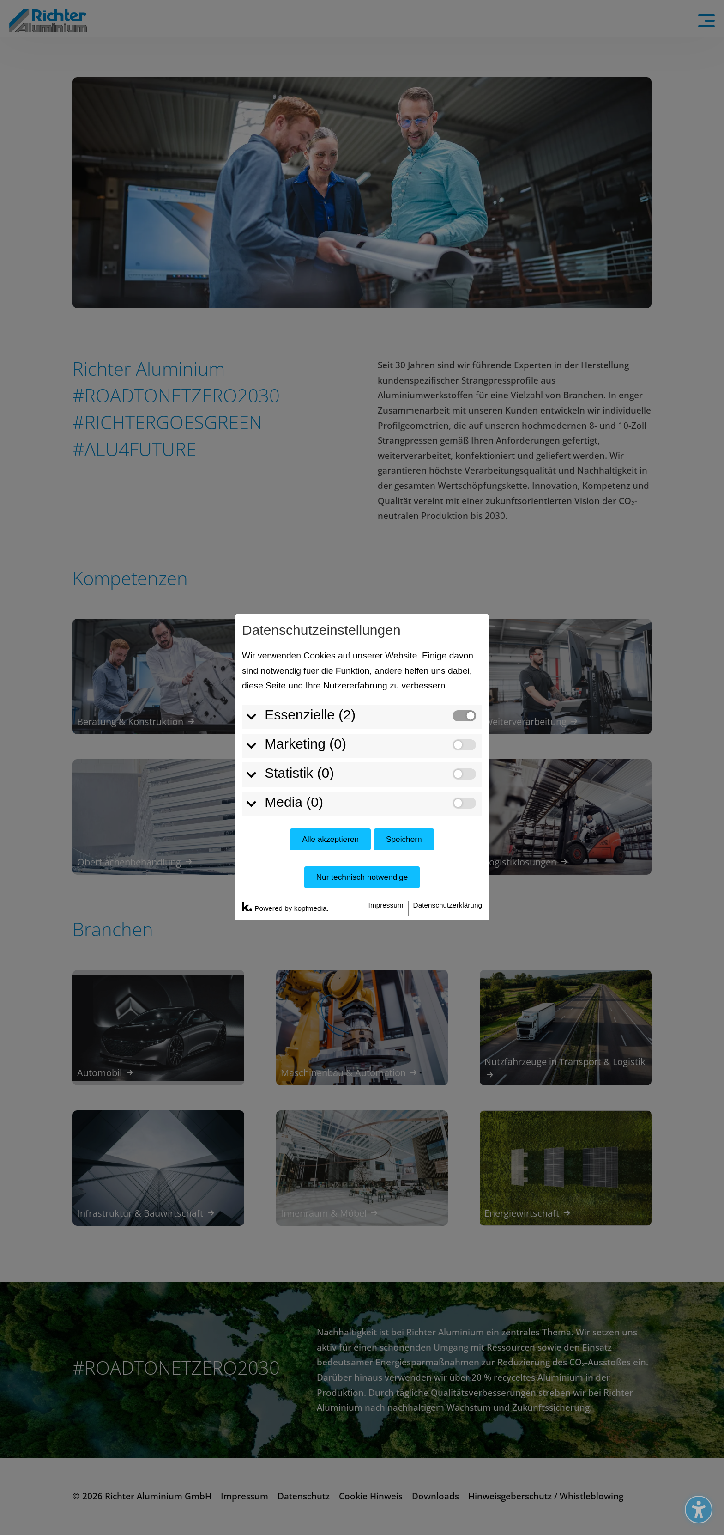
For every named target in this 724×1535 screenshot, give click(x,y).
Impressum (386, 759)
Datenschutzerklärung (447, 759)
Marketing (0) (305, 598)
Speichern (404, 693)
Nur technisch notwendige (362, 731)
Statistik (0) (299, 627)
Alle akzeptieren (330, 693)
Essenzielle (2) (310, 569)
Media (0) (294, 656)
